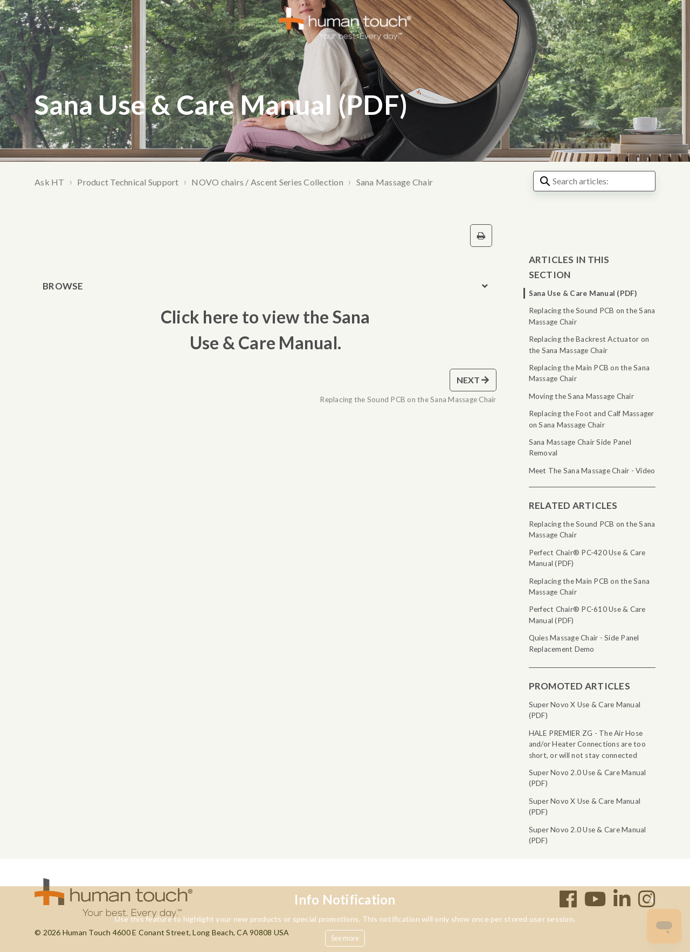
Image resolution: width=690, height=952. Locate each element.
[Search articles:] (594, 181)
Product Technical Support (127, 182)
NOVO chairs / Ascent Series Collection (267, 182)
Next (473, 380)
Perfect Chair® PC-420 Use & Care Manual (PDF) (587, 558)
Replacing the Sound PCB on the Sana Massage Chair (592, 316)
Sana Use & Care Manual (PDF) (583, 293)
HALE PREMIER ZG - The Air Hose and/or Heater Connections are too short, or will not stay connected (587, 744)
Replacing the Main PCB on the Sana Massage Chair (589, 373)
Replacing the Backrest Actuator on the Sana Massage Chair (589, 344)
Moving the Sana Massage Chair (581, 396)
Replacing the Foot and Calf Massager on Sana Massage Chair (591, 419)
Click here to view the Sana (265, 316)
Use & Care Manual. (266, 342)
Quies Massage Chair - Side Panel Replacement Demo (584, 643)
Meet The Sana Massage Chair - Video (592, 470)
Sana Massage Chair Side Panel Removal (580, 447)
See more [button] (345, 938)
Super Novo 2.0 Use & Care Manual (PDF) (587, 778)
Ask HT (49, 182)
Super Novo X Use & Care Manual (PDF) (585, 710)
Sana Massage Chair (394, 182)
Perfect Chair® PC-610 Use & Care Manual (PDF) (587, 614)
